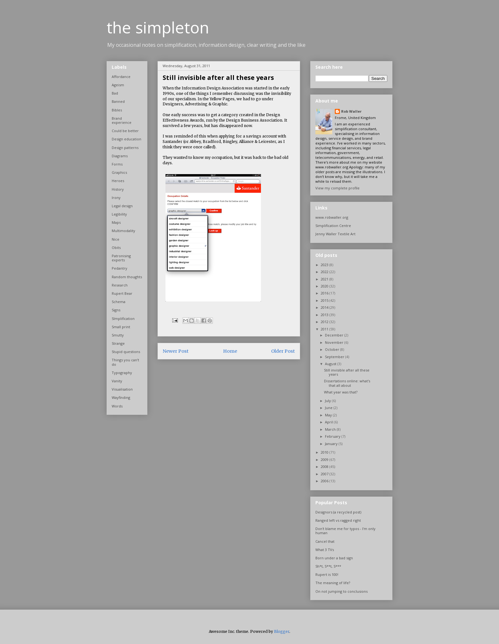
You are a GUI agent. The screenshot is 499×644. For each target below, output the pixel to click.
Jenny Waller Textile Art (335, 233)
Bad (115, 93)
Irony (116, 197)
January (332, 443)
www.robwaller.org (331, 217)
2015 (325, 300)
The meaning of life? (332, 582)
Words (117, 406)
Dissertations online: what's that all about (347, 383)
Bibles (117, 110)
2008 (325, 466)
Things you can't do (125, 361)
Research (120, 285)
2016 (325, 293)
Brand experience (121, 120)
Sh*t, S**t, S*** (328, 566)
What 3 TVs (324, 549)
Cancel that (324, 541)
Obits (116, 247)
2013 (325, 314)
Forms (117, 164)
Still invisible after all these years (346, 372)
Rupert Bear (122, 293)
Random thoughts (127, 276)
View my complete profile (337, 188)
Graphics (119, 172)
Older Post (283, 351)
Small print (121, 326)
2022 (325, 271)
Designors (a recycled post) (338, 512)
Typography (122, 372)
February (333, 436)
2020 (325, 286)
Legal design (122, 205)
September (335, 356)
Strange (118, 343)
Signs (116, 310)
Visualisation (122, 389)
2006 (325, 480)
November (334, 342)
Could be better (125, 130)
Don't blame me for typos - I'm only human (345, 530)
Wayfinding (121, 397)
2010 (325, 452)
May (329, 415)
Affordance (121, 76)
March (331, 429)
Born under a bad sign (334, 558)
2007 (325, 473)
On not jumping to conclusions (341, 591)
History (118, 189)
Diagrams (120, 155)
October (332, 349)
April (329, 422)
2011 (325, 329)
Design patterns (125, 147)
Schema (118, 301)
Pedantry (119, 268)
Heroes (118, 180)
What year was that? (340, 392)
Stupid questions (126, 351)
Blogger (281, 631)
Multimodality (123, 230)
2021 (325, 279)
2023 (325, 264)
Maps (116, 222)
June (329, 407)
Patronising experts (121, 257)
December (334, 335)
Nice (115, 239)
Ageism (118, 84)
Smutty (118, 335)
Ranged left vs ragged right (338, 520)
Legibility (119, 214)
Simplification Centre (333, 225)
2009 (325, 459)
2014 (325, 307)
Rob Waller (351, 111)
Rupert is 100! (326, 574)
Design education (126, 139)
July (328, 400)
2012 (325, 321)
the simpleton (158, 27)
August (331, 363)
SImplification (123, 318)
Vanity (117, 381)
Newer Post (176, 351)
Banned (118, 101)
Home (230, 351)
